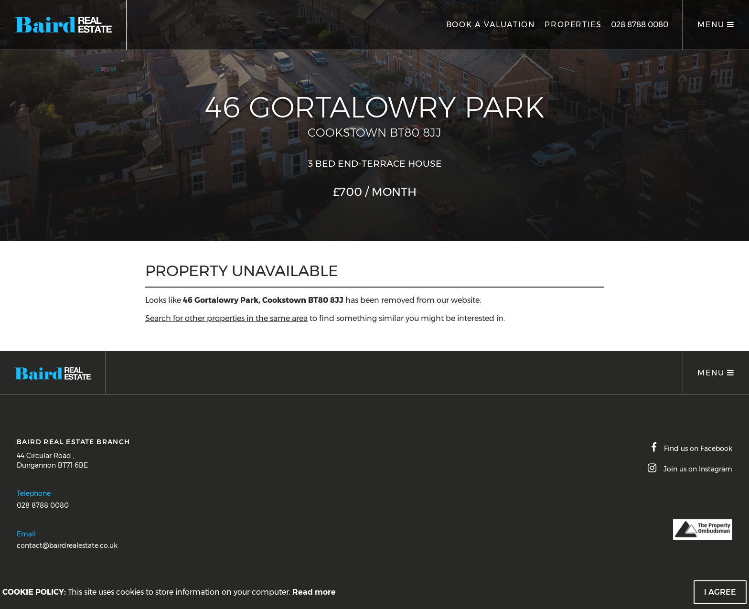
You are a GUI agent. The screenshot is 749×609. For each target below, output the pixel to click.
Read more (314, 592)
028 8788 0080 (639, 24)
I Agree (720, 592)
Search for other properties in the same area (226, 318)
